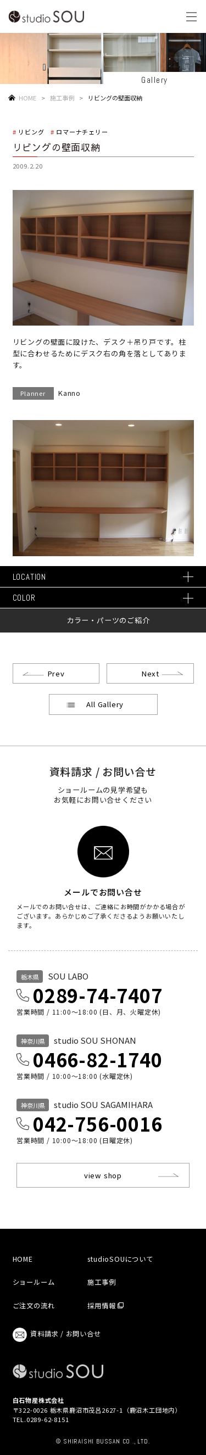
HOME (27, 97)
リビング (31, 131)
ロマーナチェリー (82, 131)
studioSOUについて (120, 1259)
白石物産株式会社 (38, 1400)
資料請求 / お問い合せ (57, 1335)
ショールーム (34, 1282)
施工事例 (62, 97)
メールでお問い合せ (103, 891)
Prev (56, 673)
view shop (103, 1175)
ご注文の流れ (34, 1306)
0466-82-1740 (98, 1059)
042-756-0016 (98, 1123)
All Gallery (105, 704)
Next (150, 673)
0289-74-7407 (98, 995)
